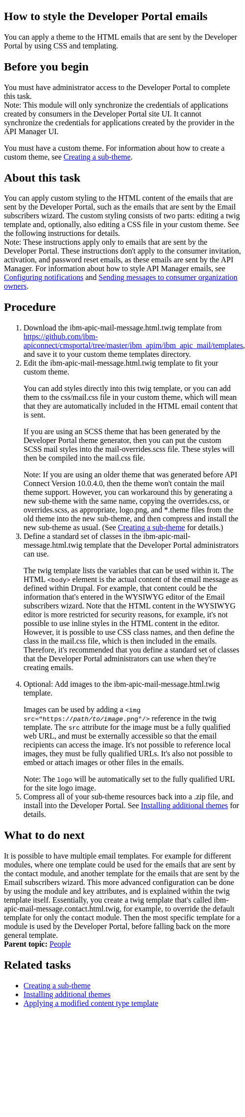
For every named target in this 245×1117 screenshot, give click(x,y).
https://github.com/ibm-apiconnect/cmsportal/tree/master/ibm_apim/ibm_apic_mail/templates (133, 340)
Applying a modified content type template (91, 1003)
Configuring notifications (43, 277)
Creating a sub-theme (97, 157)
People (60, 944)
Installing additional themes (184, 805)
